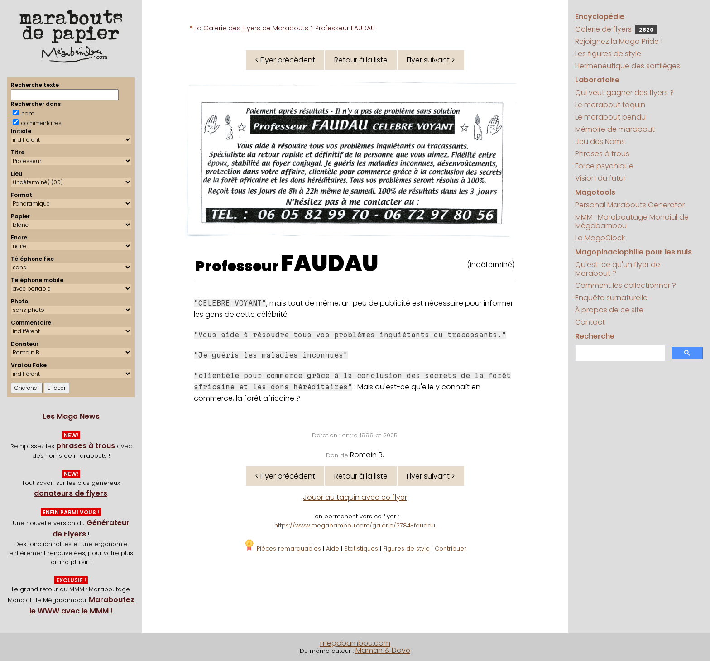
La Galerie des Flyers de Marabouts (251, 28)
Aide (332, 548)
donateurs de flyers (70, 493)
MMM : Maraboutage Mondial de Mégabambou (632, 221)
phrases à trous (85, 446)
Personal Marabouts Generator (630, 205)
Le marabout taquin (610, 105)
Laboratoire (597, 80)
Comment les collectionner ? (625, 285)
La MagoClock (600, 238)
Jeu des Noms (600, 141)
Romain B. (367, 455)
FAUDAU (330, 263)
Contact (590, 322)
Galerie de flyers (616, 29)
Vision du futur (600, 178)
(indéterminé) (491, 264)
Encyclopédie (599, 16)
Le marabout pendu (610, 117)
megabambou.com (355, 643)
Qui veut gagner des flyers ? (624, 92)
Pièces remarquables (282, 548)
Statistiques (361, 548)
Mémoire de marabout (615, 129)
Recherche (594, 336)
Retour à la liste (361, 60)
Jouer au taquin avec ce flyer (355, 497)
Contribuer (450, 548)
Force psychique (604, 166)
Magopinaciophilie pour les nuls (633, 252)
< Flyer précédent (285, 60)
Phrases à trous (602, 153)
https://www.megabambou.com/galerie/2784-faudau (354, 525)
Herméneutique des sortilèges (627, 66)
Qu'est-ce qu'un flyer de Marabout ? (617, 268)
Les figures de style (608, 53)
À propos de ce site (609, 310)
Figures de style (406, 548)
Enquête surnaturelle (611, 297)
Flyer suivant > (431, 60)
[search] (619, 353)
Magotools (595, 192)
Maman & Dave (382, 650)
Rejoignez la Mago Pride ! (618, 41)
